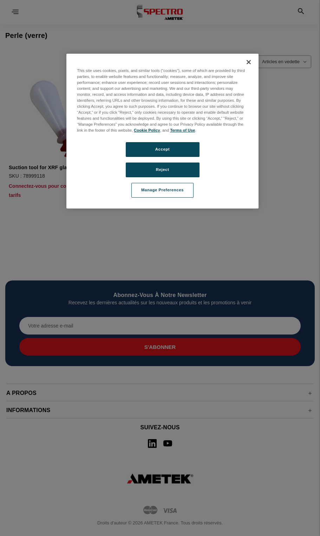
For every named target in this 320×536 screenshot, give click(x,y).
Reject (162, 169)
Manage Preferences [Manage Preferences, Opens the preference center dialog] (162, 190)
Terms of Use (182, 130)
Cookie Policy (147, 130)
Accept (162, 149)
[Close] (248, 62)
